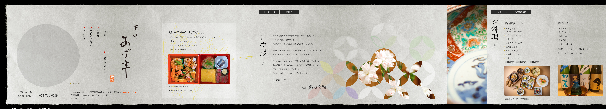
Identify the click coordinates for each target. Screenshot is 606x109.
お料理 (289, 12)
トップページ (270, 12)
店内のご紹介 (521, 12)
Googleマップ (127, 92)
